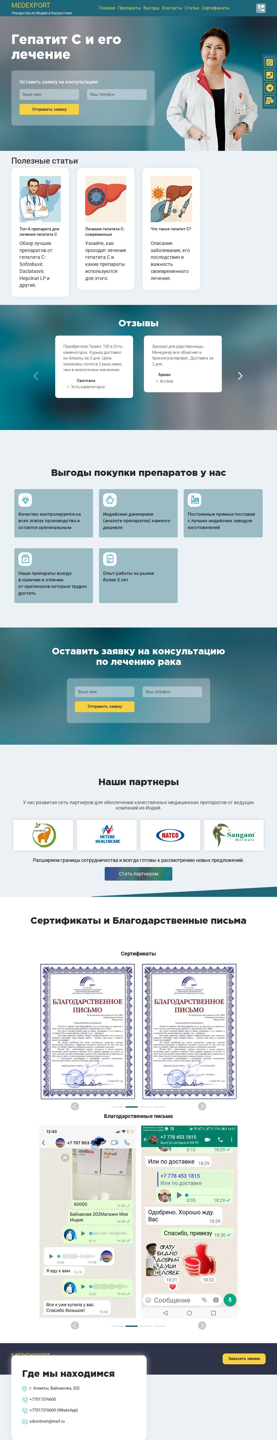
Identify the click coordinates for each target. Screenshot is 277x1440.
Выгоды (151, 8)
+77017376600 (42, 1399)
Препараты (129, 8)
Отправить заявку (49, 109)
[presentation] (36, 376)
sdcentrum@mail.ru (47, 1421)
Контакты (172, 8)
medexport (30, 5)
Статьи (192, 8)
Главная (107, 8)
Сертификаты (215, 8)
